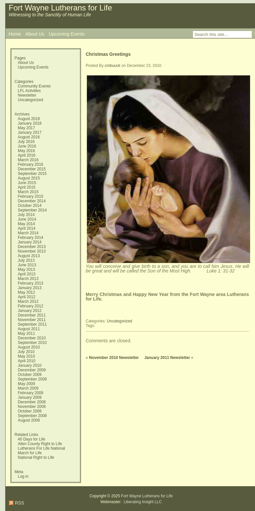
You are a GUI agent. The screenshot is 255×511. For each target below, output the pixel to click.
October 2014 (30, 205)
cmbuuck (112, 65)
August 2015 (29, 178)
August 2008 (29, 420)
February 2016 (30, 164)
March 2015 (28, 192)
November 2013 (32, 251)
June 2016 (27, 146)
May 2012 (26, 292)
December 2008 (32, 402)
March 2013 (28, 278)
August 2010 (29, 347)
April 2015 (27, 187)
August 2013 (29, 256)
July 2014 (26, 214)
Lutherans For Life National (41, 448)
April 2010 (27, 361)
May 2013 (26, 269)
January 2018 (30, 123)
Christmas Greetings (108, 54)
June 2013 (27, 265)
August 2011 (29, 329)
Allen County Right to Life (40, 443)
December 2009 (32, 370)
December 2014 (32, 201)
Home (15, 34)
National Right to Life (36, 457)
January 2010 (30, 365)
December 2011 (32, 315)
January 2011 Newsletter (167, 357)
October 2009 (30, 374)
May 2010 (26, 356)
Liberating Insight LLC (142, 502)
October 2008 (30, 411)
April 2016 (27, 155)
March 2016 (28, 160)
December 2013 (32, 246)
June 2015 (27, 182)
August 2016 (29, 137)
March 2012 (28, 301)
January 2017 (30, 132)
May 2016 (26, 150)
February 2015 (30, 196)
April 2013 (27, 274)
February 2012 (30, 306)
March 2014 (28, 233)
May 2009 (26, 383)
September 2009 (32, 379)
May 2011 (26, 333)
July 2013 (26, 260)
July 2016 (26, 141)
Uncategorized (30, 100)
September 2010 (32, 342)
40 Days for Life (31, 439)
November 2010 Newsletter (114, 357)
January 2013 (30, 288)
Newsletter (27, 95)
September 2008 (32, 415)
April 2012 (27, 297)
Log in (23, 476)
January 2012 (30, 310)
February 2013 (30, 283)
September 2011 (32, 324)
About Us (34, 34)
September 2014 (32, 210)
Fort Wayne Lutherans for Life (60, 7)
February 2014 (30, 237)
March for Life (30, 453)
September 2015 (32, 173)
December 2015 (32, 169)
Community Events (34, 86)
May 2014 (26, 224)
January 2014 (30, 242)
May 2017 (26, 128)
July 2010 (26, 351)
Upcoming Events (67, 34)
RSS (19, 502)
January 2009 (30, 397)
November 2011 (32, 319)
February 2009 (30, 393)
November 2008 (32, 406)
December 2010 (32, 338)
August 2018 (29, 118)
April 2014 (27, 228)
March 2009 (28, 388)
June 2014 (27, 219)
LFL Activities (29, 90)
